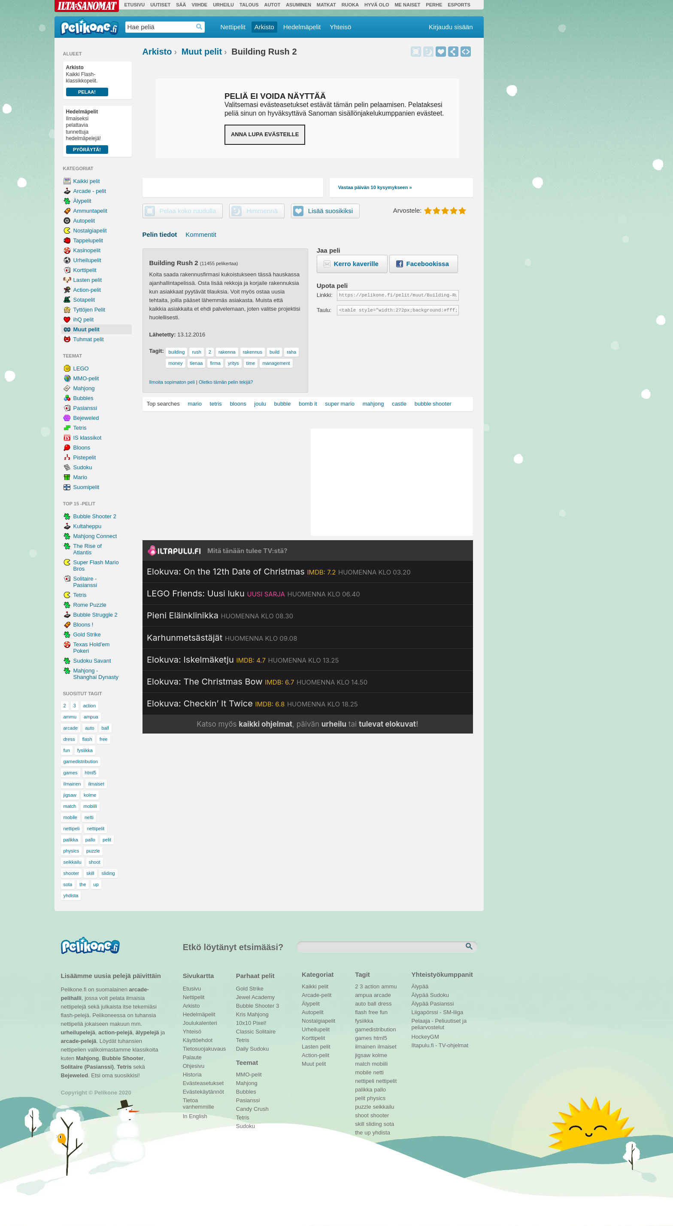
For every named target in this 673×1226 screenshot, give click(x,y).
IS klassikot (87, 437)
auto (89, 728)
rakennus (252, 352)
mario (195, 404)
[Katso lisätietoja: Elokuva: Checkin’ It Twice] (252, 703)
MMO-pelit (86, 378)
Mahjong (84, 388)
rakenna (227, 352)
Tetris (80, 428)
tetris (216, 404)
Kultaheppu (87, 526)
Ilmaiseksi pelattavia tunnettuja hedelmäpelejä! (87, 131)
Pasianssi (85, 408)
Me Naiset (407, 4)
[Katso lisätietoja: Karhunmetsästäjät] (222, 638)
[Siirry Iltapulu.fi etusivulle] (308, 550)
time (250, 363)
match (70, 806)
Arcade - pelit (89, 191)
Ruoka (350, 4)
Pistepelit (84, 457)
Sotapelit (84, 300)
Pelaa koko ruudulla (188, 210)
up (96, 884)
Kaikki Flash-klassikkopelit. (87, 80)
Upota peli (466, 51)
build (274, 352)
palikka (71, 839)
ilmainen (72, 783)
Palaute (192, 1057)
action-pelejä (115, 1032)
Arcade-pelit (316, 995)
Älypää (420, 986)
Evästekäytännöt (203, 1091)
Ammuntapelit (90, 211)
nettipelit (95, 828)
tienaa (196, 363)
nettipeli (72, 828)
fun (67, 750)
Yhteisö (340, 27)
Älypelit (82, 201)
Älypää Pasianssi (433, 1003)
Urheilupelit (87, 260)
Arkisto (264, 27)
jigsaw (70, 795)
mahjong (373, 404)
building (176, 352)
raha (291, 352)
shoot (94, 862)
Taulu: (324, 310)
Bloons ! (83, 624)
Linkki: (325, 295)
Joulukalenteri (200, 1023)
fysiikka (85, 750)
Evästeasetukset (203, 1083)
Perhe (434, 4)
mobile (70, 817)
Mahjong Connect (95, 536)
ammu (70, 716)
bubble (282, 404)
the (82, 884)
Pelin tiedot (159, 234)
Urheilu (223, 4)
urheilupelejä (78, 1032)
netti (89, 817)
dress (69, 739)
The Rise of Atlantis (87, 549)
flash (87, 739)
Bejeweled (86, 418)
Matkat (326, 4)
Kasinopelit (87, 250)
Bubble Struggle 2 (95, 614)
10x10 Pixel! (251, 1023)
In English (195, 1116)
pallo (90, 839)
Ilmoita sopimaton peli (172, 382)
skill (90, 873)
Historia (192, 1074)
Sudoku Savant (92, 660)
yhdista (71, 895)
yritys (233, 363)
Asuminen (298, 4)
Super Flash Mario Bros (96, 565)
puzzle (93, 850)
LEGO (81, 368)
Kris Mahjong (252, 1014)
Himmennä (428, 51)
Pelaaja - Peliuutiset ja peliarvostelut (439, 1022)
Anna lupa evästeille (265, 134)
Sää (181, 4)
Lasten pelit (87, 280)
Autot (272, 4)
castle (399, 404)
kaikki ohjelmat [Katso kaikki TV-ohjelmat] (265, 724)
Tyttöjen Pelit (89, 309)
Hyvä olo (376, 4)
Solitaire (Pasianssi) (87, 1067)
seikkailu (73, 862)
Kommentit (200, 234)
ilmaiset (96, 783)
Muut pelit (86, 329)
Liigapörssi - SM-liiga (438, 1012)
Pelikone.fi (89, 26)
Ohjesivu (194, 1066)
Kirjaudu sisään (451, 27)
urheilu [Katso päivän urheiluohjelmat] (333, 724)
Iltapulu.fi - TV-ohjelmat (440, 1045)
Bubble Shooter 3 (257, 1006)
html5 (91, 772)
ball (105, 728)
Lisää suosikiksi (441, 51)
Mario (80, 477)
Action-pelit (87, 290)
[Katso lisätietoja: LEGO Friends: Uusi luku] (253, 593)
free (104, 739)
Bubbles (83, 398)
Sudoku (82, 467)
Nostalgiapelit (90, 230)
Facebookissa (427, 263)
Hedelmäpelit (302, 27)
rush (196, 352)
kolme (90, 795)
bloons (238, 404)
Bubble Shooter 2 (94, 516)
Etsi (470, 946)
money (175, 363)
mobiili (90, 806)
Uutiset (160, 4)
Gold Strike (87, 634)
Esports (459, 4)
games (71, 772)
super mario (340, 404)
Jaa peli (453, 51)
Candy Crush (252, 1109)
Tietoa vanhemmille (198, 1101)
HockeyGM (425, 1036)
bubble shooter (433, 404)
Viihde (199, 4)
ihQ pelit (83, 319)
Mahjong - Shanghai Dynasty (96, 673)
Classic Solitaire (256, 1031)
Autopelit (84, 220)
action (89, 705)
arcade (71, 728)
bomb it (308, 404)
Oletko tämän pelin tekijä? (226, 382)
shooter (71, 873)
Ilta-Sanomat (87, 6)
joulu (260, 404)
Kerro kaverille (356, 263)
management (276, 363)
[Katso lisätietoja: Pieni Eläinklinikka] (220, 615)
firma (215, 363)
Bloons (82, 447)
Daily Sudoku (252, 1049)
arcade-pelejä (79, 1041)
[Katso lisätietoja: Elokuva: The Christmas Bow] (257, 681)
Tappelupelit (88, 240)
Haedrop (199, 27)
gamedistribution (81, 761)
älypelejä (147, 1032)
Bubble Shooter (123, 1058)
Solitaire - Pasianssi (85, 581)
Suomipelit (86, 487)
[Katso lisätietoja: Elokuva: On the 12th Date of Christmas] (279, 571)
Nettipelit (233, 27)
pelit (107, 839)
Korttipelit (85, 270)
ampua (91, 716)
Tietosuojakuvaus (203, 1049)
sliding (108, 873)
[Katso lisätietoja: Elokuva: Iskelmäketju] (243, 659)
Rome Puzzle (89, 605)
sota (68, 884)
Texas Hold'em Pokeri (91, 647)
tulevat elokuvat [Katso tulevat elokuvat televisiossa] (387, 724)
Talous (248, 4)
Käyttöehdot (197, 1040)
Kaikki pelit (86, 181)
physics (71, 850)
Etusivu (134, 4)
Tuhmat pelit (88, 339)
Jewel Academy (255, 997)
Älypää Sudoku (430, 995)
